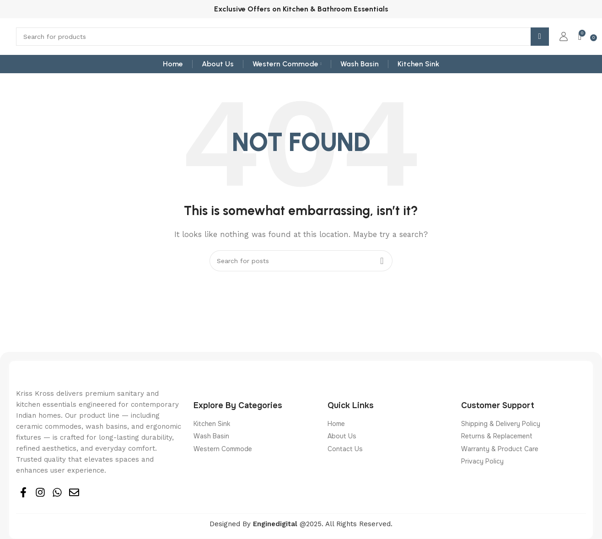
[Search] (282, 36)
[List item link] (256, 424)
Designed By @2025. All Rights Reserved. (301, 524)
